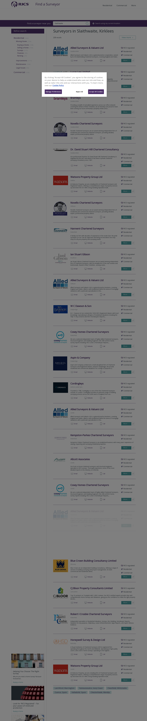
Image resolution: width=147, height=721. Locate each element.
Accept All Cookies (96, 92)
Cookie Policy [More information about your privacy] (58, 85)
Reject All (79, 92)
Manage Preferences (53, 92)
